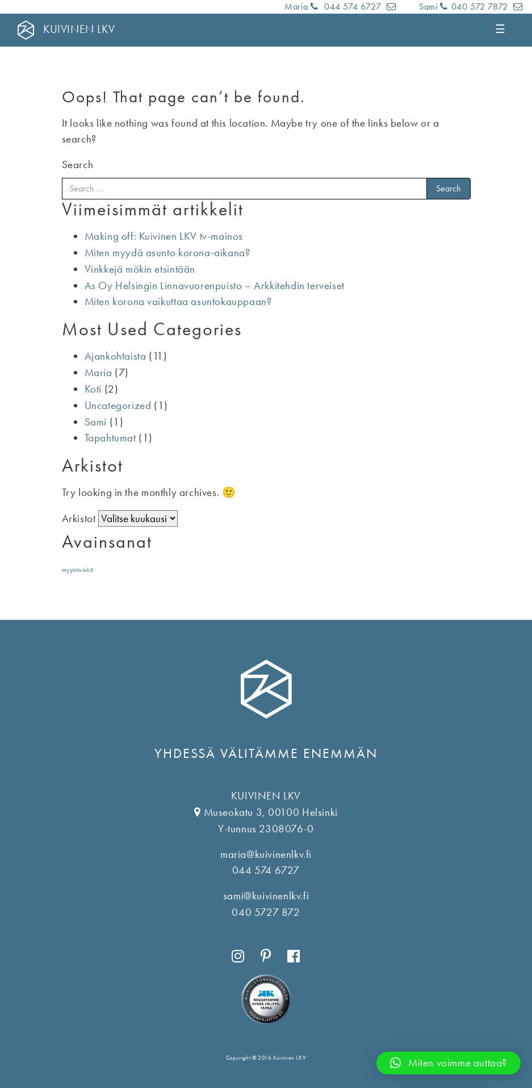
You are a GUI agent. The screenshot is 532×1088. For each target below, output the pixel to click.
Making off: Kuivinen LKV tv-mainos (164, 236)
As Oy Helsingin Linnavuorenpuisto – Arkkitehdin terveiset (215, 285)
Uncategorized (118, 405)
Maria (98, 372)
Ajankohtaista (115, 356)
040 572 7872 (475, 6)
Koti (93, 389)
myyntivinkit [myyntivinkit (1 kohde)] (77, 570)
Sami (96, 422)
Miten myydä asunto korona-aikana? (167, 252)
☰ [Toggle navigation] (501, 29)
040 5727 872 (266, 912)
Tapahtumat (110, 438)
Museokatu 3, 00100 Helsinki (271, 812)
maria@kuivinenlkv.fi (266, 854)
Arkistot (79, 518)
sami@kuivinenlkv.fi (266, 896)
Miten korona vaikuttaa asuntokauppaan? (178, 301)
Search (78, 164)
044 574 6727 (347, 6)
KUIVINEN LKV (79, 29)
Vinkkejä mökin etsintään (140, 269)
